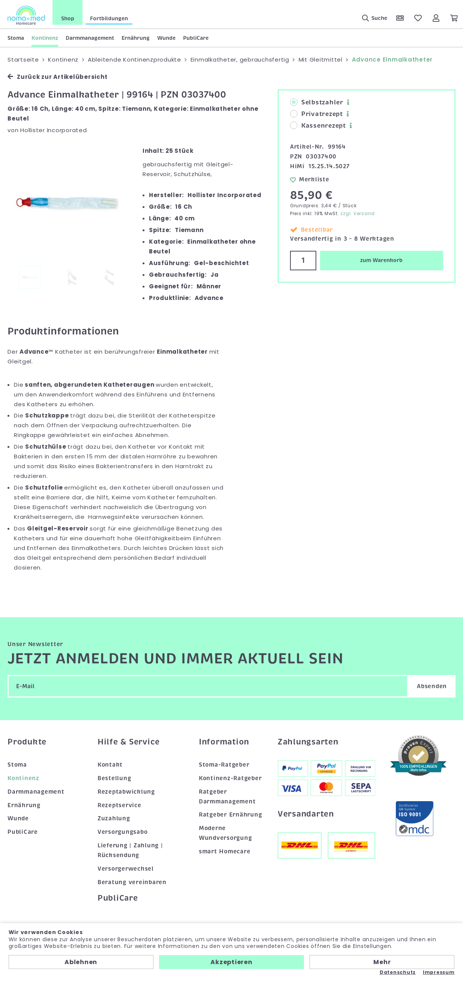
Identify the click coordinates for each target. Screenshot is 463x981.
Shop (67, 18)
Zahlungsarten (308, 742)
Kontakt (110, 764)
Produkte (27, 742)
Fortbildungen (109, 18)
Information (224, 742)
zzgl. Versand (357, 213)
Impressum (439, 972)
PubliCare (196, 38)
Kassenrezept (318, 126)
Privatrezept (316, 114)
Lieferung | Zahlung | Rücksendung (130, 850)
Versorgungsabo (123, 832)
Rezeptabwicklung (126, 791)
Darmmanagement (90, 38)
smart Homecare (225, 851)
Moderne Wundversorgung (225, 833)
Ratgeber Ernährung (230, 814)
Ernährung (136, 38)
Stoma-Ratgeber (224, 764)
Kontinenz (45, 38)
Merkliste (309, 179)
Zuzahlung (114, 818)
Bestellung (114, 778)
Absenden (432, 686)
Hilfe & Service (129, 742)
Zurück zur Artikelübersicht (57, 77)
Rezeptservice (119, 805)
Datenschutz (398, 972)
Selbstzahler (316, 102)
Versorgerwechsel (126, 868)
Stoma (16, 38)
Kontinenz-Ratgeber (230, 778)
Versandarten (306, 814)
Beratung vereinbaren (132, 882)
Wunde (166, 38)
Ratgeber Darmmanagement (227, 796)
